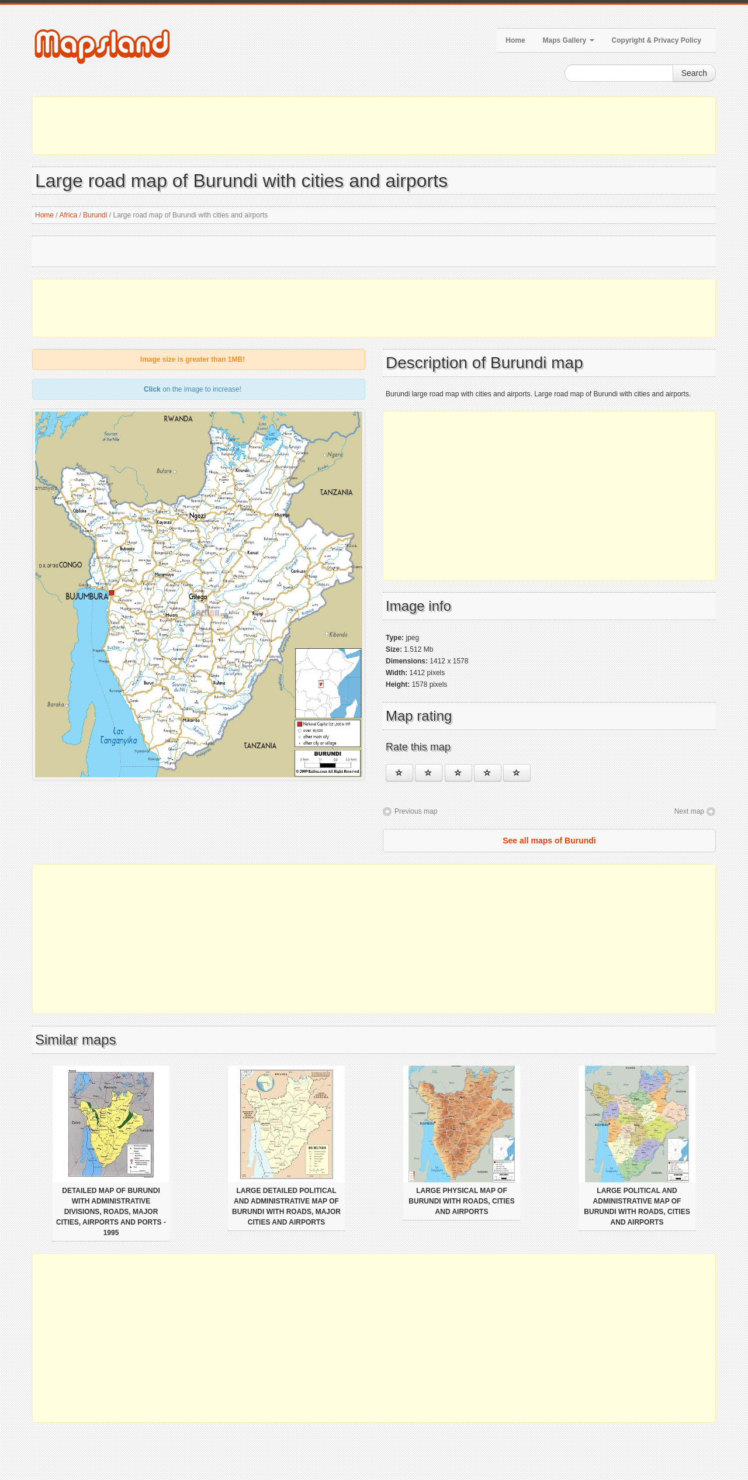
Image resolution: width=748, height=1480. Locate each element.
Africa (68, 215)
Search (694, 73)
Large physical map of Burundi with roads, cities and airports (461, 1201)
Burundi (95, 215)
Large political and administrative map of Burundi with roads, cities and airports (637, 1206)
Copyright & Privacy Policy (656, 40)
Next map (689, 811)
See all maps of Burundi (549, 840)
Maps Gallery (568, 40)
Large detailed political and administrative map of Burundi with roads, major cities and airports (286, 1206)
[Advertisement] (374, 125)
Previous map (415, 811)
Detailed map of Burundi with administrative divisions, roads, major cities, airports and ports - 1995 (111, 1212)
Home (515, 40)
